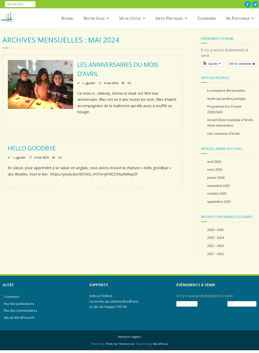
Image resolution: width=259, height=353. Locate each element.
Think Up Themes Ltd (119, 344)
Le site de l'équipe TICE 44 (107, 307)
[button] (211, 63)
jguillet (90, 83)
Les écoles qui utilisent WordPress (113, 301)
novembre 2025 (218, 186)
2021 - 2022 (215, 254)
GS (129, 83)
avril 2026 (214, 162)
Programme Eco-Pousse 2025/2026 (224, 109)
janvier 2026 (216, 177)
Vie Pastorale (238, 18)
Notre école (94, 18)
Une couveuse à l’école (223, 133)
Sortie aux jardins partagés (226, 98)
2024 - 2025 (215, 230)
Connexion (11, 297)
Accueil (67, 18)
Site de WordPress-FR (19, 318)
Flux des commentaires (20, 310)
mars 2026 (214, 169)
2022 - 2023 (215, 246)
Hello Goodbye (32, 148)
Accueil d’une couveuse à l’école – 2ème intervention (231, 123)
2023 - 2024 (215, 238)
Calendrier (207, 18)
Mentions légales (129, 337)
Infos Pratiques (169, 18)
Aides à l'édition (100, 296)
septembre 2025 (219, 202)
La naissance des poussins (226, 90)
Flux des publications (19, 304)
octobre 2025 (217, 193)
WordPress (160, 344)
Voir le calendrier (242, 64)
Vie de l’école (130, 18)
